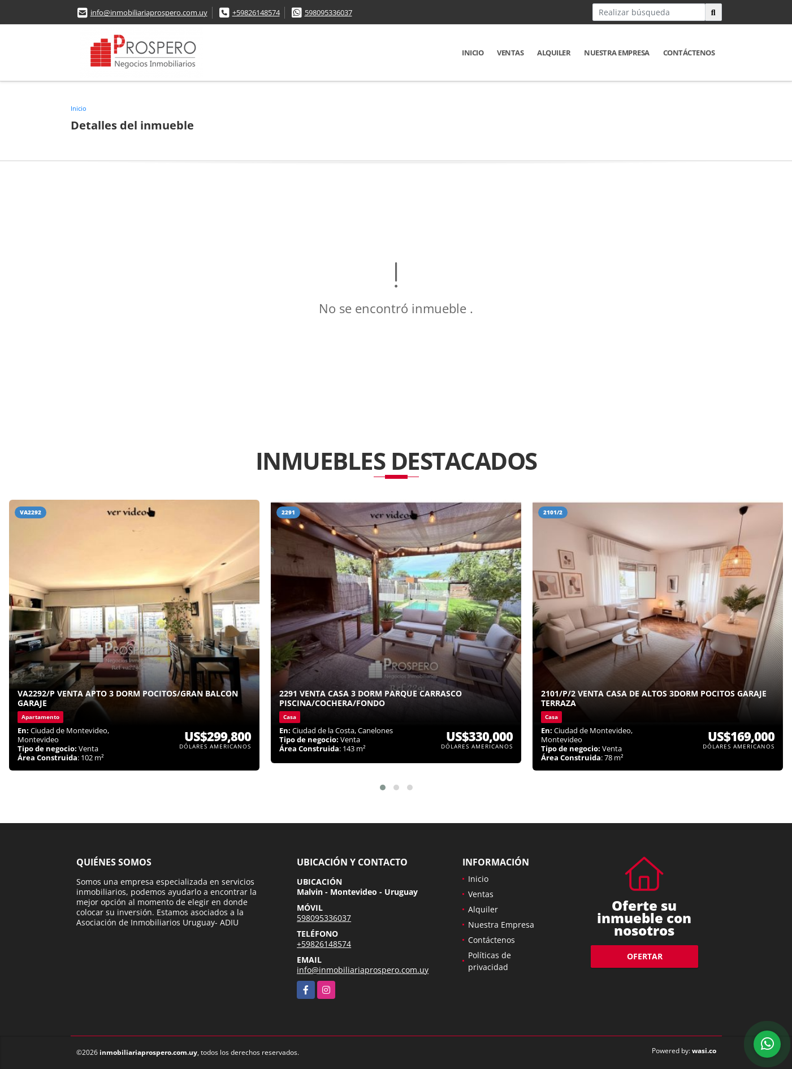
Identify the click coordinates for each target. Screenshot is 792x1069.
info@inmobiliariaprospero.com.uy (148, 12)
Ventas (510, 52)
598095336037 (328, 12)
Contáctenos (689, 52)
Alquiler (553, 52)
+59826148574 (256, 12)
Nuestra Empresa (617, 52)
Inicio (472, 52)
